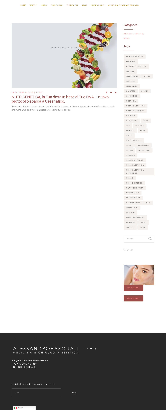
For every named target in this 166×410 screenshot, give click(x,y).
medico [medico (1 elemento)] (129, 178)
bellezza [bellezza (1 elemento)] (130, 71)
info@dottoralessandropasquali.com (30, 360)
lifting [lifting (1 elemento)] (129, 150)
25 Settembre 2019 (22, 93)
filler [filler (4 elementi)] (142, 130)
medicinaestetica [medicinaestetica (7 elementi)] (134, 160)
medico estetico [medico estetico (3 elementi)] (134, 183)
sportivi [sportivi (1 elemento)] (130, 227)
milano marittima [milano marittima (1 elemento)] (134, 188)
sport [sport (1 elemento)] (144, 222)
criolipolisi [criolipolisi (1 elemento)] (131, 121)
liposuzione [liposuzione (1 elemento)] (144, 150)
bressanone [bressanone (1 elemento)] (131, 86)
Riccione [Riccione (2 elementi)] (130, 212)
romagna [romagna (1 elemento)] (130, 222)
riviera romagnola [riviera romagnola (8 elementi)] (135, 217)
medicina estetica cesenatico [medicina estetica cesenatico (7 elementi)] (135, 171)
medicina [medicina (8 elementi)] (130, 155)
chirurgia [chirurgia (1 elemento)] (131, 101)
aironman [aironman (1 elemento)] (131, 61)
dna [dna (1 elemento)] (128, 126)
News (39, 93)
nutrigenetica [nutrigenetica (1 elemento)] (133, 198)
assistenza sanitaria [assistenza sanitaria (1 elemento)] (136, 66)
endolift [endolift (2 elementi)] (140, 126)
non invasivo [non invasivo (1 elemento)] (132, 193)
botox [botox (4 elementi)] (147, 76)
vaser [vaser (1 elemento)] (142, 227)
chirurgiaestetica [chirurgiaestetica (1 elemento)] (135, 111)
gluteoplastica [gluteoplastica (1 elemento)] (134, 140)
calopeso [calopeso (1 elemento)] (131, 91)
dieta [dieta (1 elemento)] (145, 121)
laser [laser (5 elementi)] (128, 145)
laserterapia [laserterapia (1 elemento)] (143, 145)
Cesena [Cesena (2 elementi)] (144, 91)
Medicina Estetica (134, 34)
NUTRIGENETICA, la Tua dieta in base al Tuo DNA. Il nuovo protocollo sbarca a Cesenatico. (60, 99)
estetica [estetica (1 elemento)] (130, 130)
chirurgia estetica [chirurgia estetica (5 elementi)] (135, 106)
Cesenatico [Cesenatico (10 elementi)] (132, 96)
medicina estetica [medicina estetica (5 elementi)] (135, 165)
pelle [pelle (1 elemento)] (148, 203)
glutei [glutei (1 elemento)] (129, 135)
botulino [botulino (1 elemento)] (130, 81)
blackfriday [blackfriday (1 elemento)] (132, 76)
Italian (18, 407)
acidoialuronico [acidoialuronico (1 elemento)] (134, 56)
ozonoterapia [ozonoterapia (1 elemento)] (133, 203)
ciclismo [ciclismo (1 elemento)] (130, 116)
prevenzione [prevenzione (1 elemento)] (132, 208)
